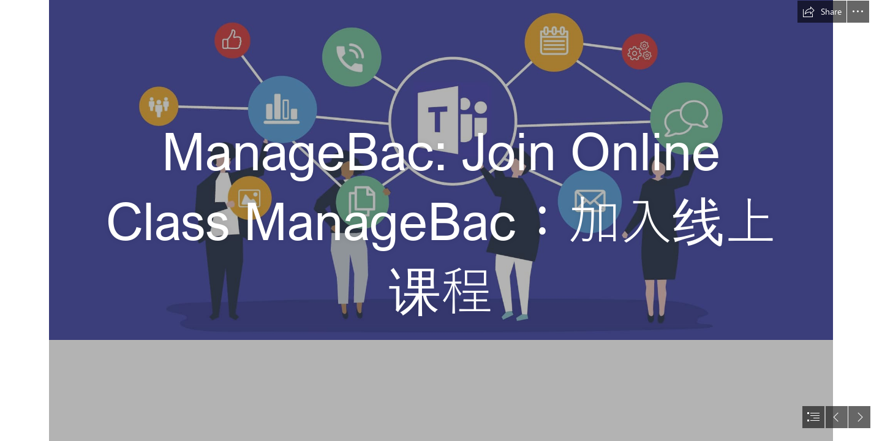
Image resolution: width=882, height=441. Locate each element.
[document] (441, 220)
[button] (821, 12)
